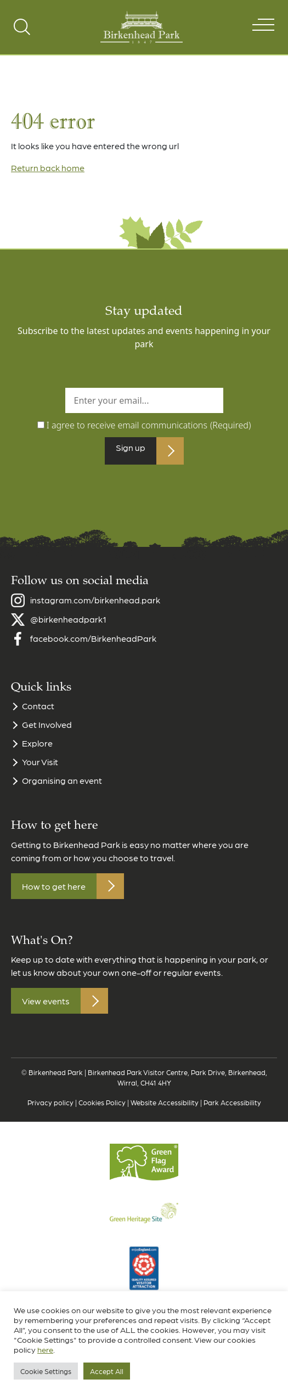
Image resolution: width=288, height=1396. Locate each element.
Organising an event (62, 784)
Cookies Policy (102, 1106)
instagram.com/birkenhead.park (95, 604)
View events (46, 1005)
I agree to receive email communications (149, 425)
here (45, 1349)
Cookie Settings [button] (45, 1371)
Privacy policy (50, 1106)
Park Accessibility (232, 1106)
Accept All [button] (106, 1371)
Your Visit (40, 766)
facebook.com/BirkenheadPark (93, 642)
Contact (38, 710)
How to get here (54, 890)
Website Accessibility (165, 1106)
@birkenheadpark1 (68, 623)
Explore (37, 747)
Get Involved (47, 729)
